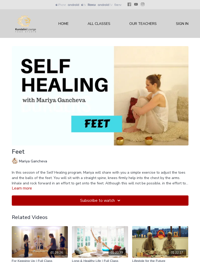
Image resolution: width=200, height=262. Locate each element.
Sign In (182, 23)
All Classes (99, 23)
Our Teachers (143, 23)
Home (63, 23)
